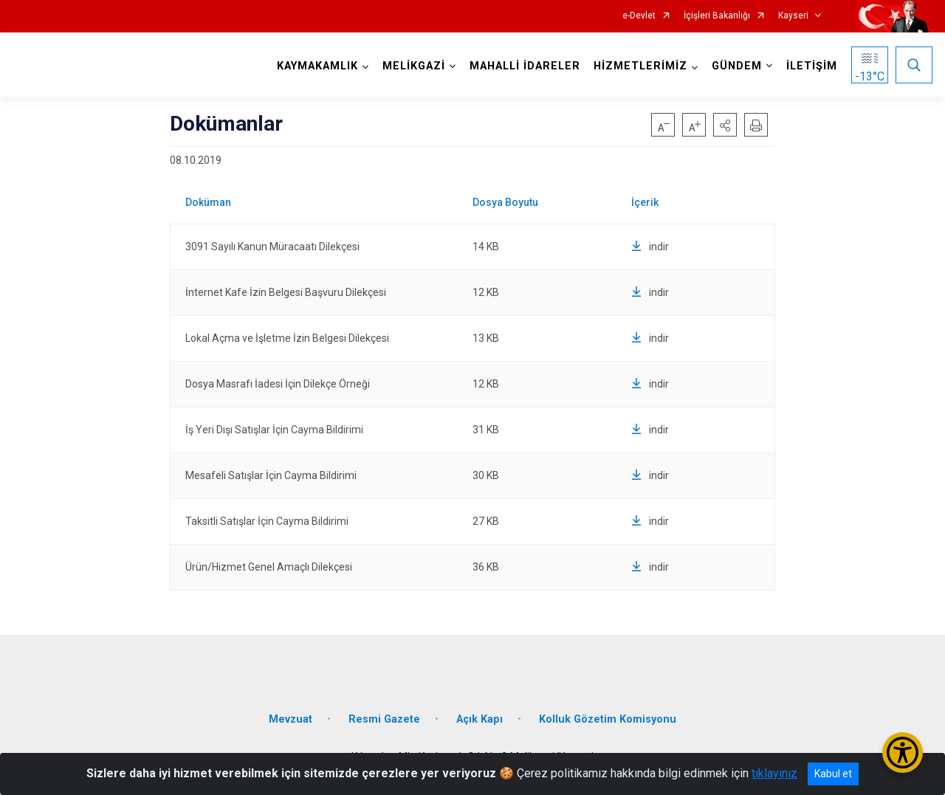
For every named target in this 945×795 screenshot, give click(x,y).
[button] (725, 125)
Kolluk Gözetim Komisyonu (607, 718)
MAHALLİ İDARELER (525, 66)
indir (650, 246)
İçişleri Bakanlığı (717, 16)
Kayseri (793, 16)
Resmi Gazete (384, 718)
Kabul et (833, 773)
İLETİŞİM (811, 66)
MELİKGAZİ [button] (413, 66)
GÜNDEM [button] (737, 66)
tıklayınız (774, 773)
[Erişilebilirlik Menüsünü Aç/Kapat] (902, 752)
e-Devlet (639, 16)
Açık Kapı (479, 718)
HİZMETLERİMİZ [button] (640, 66)
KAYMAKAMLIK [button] (317, 66)
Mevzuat (290, 718)
